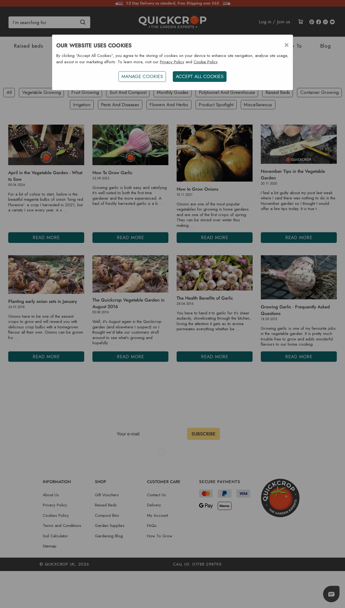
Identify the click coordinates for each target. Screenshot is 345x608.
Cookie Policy (205, 62)
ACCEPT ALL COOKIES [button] (200, 76)
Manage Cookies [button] (142, 76)
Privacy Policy (172, 62)
